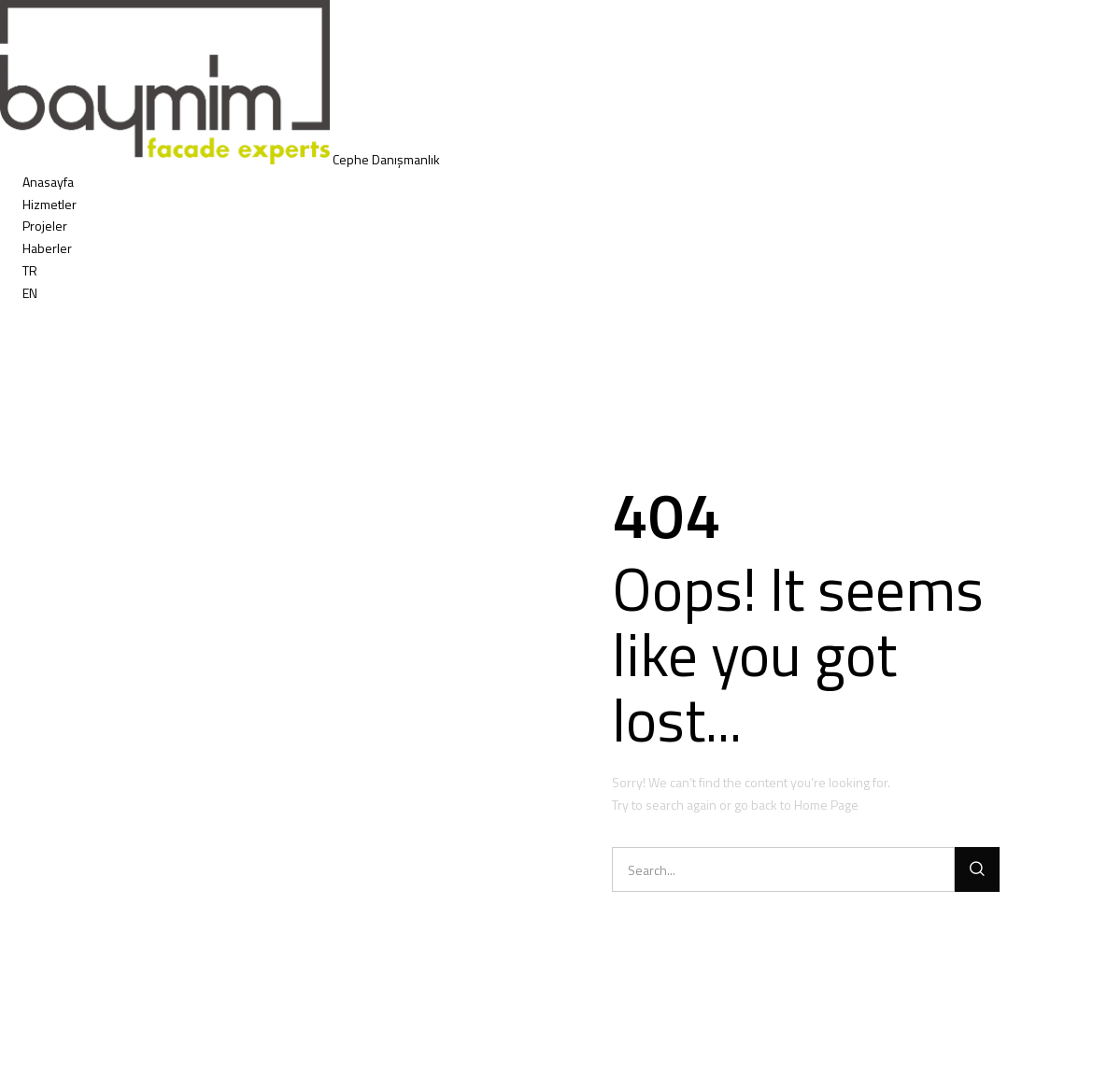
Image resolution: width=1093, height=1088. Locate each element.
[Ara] (977, 869)
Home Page (826, 804)
